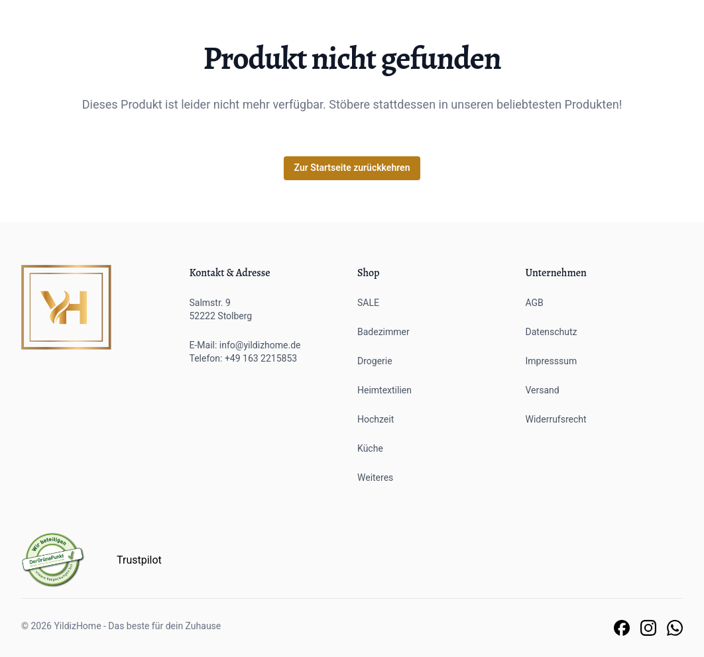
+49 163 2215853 (261, 358)
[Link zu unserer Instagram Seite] (648, 628)
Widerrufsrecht (556, 419)
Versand (542, 390)
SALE (368, 302)
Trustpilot (139, 560)
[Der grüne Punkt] (53, 559)
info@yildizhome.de (260, 345)
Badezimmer (383, 332)
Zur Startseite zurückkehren (352, 167)
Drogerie (374, 361)
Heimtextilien (384, 390)
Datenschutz (551, 332)
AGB (535, 302)
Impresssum (551, 361)
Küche (370, 448)
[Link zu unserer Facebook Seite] (622, 628)
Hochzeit (375, 419)
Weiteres (375, 477)
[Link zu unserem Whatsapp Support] (675, 628)
